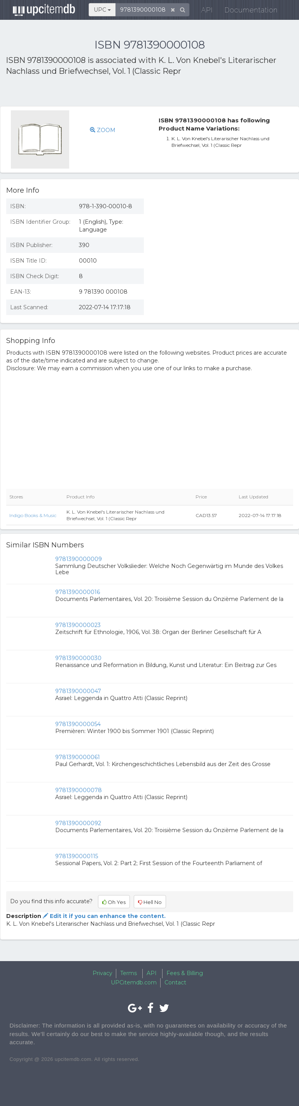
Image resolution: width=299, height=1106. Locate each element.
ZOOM (102, 130)
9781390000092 (78, 823)
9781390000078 (78, 790)
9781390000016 (77, 592)
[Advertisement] (97, 92)
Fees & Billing (184, 973)
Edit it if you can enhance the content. (103, 916)
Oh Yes (114, 902)
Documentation (246, 11)
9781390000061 (77, 757)
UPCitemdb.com (134, 982)
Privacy (102, 973)
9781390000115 (76, 856)
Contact (175, 982)
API (202, 11)
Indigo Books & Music (32, 515)
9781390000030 (78, 658)
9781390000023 (78, 625)
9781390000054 (78, 724)
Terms (128, 973)
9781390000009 (78, 559)
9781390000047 (78, 691)
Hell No (150, 902)
